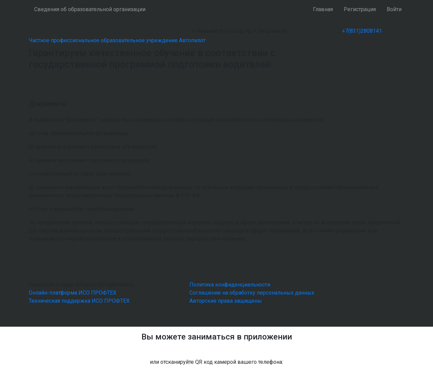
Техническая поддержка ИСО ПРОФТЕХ (79, 301)
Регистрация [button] (360, 9)
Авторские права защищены (225, 301)
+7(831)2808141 (362, 31)
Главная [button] (323, 9)
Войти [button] (394, 9)
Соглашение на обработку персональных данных (251, 293)
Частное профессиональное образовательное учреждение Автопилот (117, 40)
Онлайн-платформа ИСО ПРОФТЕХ (72, 293)
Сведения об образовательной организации (89, 9)
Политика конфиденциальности (229, 284)
